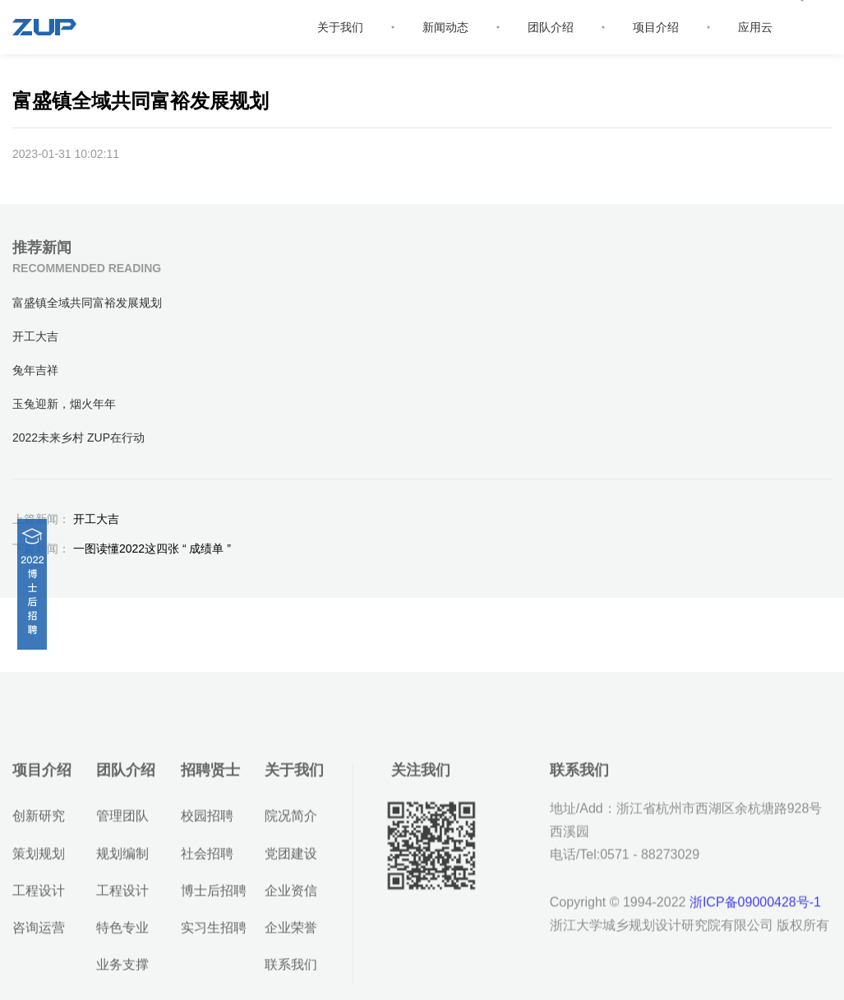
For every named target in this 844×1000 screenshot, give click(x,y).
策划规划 (38, 897)
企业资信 (291, 934)
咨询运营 (38, 971)
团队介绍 (551, 27)
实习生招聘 (214, 971)
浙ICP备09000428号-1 (755, 946)
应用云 (755, 27)
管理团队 (122, 860)
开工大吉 (65, 518)
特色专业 (122, 971)
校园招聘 (207, 860)
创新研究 (38, 860)
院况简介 (291, 860)
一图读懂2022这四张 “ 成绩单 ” (121, 548)
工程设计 (38, 934)
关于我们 (340, 27)
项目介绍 (656, 27)
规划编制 (122, 897)
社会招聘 (207, 897)
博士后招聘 (214, 934)
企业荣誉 (291, 971)
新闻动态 (445, 27)
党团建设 (291, 897)
